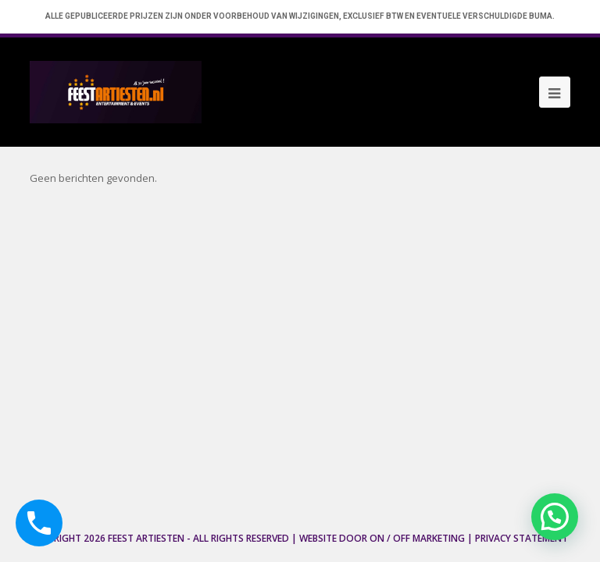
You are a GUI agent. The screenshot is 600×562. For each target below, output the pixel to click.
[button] (554, 516)
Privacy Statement (521, 538)
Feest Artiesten (146, 538)
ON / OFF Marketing (417, 538)
